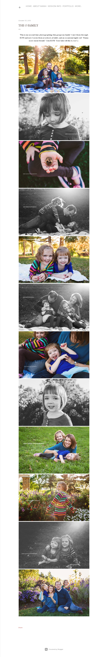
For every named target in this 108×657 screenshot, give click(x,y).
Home (29, 6)
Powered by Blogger (54, 649)
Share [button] (20, 627)
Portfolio (68, 6)
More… (78, 6)
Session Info (54, 6)
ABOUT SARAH (39, 6)
